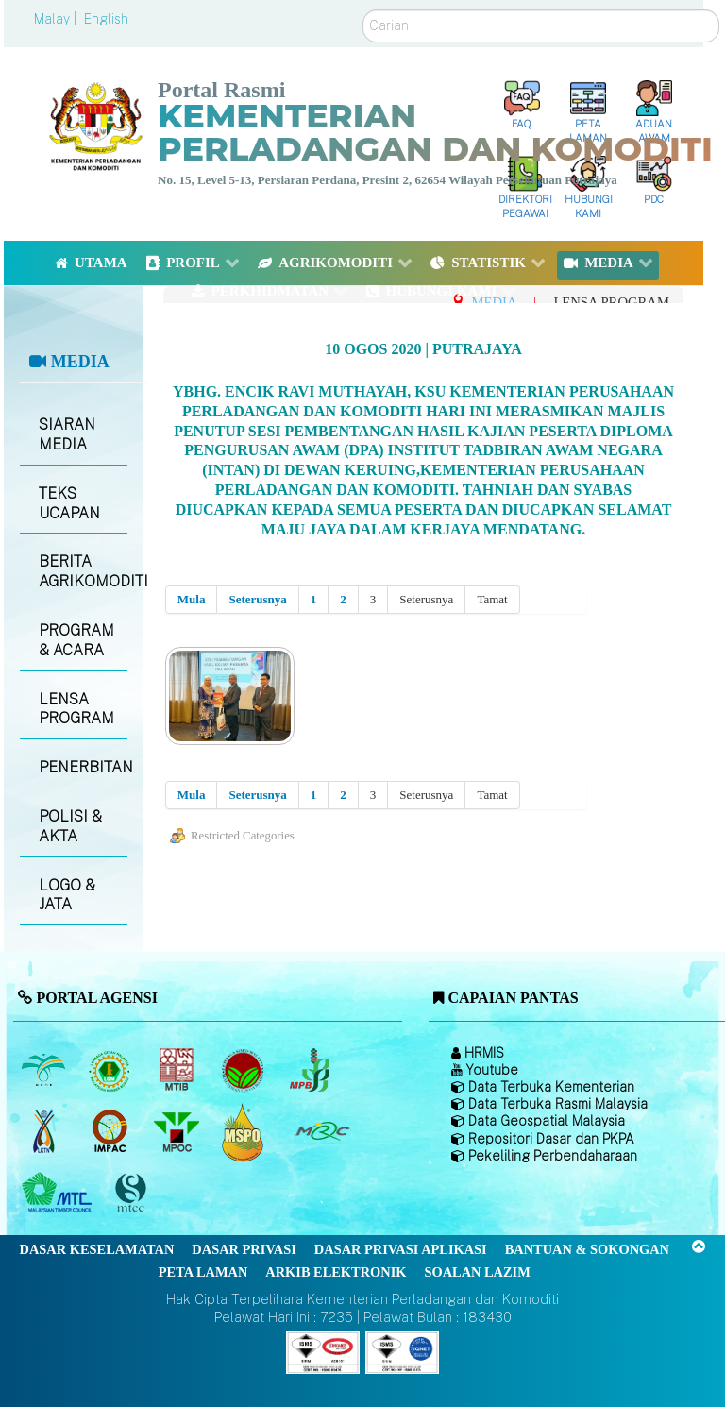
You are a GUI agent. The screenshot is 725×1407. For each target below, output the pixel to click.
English (106, 18)
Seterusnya (257, 599)
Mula (191, 599)
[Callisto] (323, 1351)
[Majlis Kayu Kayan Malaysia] (59, 1193)
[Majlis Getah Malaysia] (321, 1132)
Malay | (57, 18)
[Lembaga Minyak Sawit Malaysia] (44, 1070)
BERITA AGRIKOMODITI (82, 571)
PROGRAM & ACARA (76, 640)
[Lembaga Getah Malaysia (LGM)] (111, 1070)
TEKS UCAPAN (69, 503)
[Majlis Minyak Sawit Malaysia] (178, 1132)
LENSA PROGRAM (76, 709)
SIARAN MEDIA (67, 434)
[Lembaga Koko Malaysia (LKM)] (245, 1070)
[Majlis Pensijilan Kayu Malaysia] (133, 1193)
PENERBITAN (82, 767)
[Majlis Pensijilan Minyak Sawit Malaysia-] (245, 1131)
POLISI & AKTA (70, 826)
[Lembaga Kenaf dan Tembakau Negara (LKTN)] (44, 1132)
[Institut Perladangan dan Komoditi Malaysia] (111, 1132)
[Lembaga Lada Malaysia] (311, 1070)
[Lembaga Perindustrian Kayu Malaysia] (178, 1070)
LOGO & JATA (67, 895)
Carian (362, 9)
